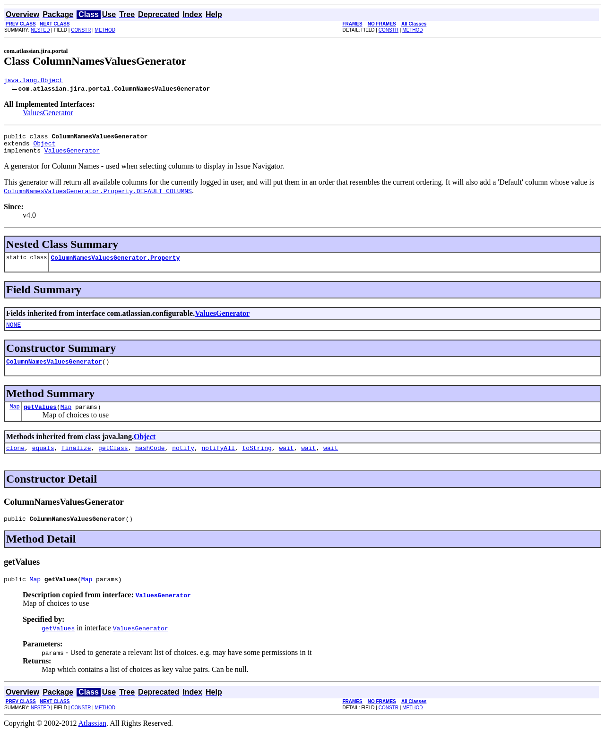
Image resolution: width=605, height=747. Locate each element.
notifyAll (218, 460)
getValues (40, 418)
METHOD (105, 30)
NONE (13, 333)
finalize (76, 460)
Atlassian (92, 739)
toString (256, 460)
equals (43, 460)
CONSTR (81, 30)
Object (44, 147)
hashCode (149, 460)
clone (15, 460)
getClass (113, 460)
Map (14, 418)
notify (183, 460)
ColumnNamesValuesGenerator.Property (115, 264)
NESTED (40, 30)
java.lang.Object (33, 81)
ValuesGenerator (48, 114)
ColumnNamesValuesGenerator (54, 371)
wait (286, 460)
